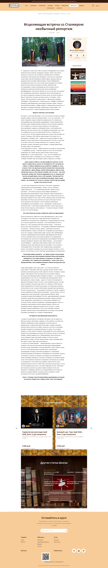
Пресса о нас (57, 542)
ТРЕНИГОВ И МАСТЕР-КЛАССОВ (77, 56)
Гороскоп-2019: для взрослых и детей (54, 494)
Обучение (50, 5)
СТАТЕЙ (71, 56)
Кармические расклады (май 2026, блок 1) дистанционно (34, 433)
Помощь (39, 546)
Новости (23, 542)
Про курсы (54, 20)
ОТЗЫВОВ (83, 56)
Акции (23, 472)
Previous (17, 428)
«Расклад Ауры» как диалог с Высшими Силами (76, 482)
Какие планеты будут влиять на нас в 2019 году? (30, 494)
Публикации (56, 13)
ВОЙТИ (97, 5)
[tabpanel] (37, 428)
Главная (40, 13)
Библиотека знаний (48, 13)
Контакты (59, 8)
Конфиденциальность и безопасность (54, 561)
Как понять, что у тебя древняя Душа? (51, 473)
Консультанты (50, 8)
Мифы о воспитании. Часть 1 (76, 493)
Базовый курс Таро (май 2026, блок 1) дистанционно (69, 433)
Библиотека (74, 5)
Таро (23, 429)
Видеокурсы (65, 5)
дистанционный (29, 429)
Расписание (33, 5)
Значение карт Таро (27, 482)
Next (91, 428)
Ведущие (81, 5)
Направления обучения (43, 542)
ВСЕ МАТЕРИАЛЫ (54, 500)
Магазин (57, 5)
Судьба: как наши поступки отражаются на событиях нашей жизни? (53, 483)
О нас (26, 5)
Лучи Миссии (42, 5)
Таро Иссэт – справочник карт (77, 472)
